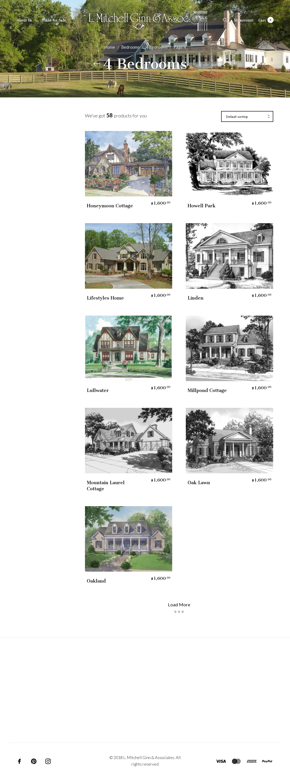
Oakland (96, 581)
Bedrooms (130, 47)
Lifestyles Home (105, 298)
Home (109, 47)
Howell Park (201, 205)
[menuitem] (29, 20)
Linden (195, 298)
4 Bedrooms (156, 47)
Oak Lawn (199, 482)
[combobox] (247, 116)
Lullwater (98, 390)
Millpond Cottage (207, 390)
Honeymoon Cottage (110, 205)
